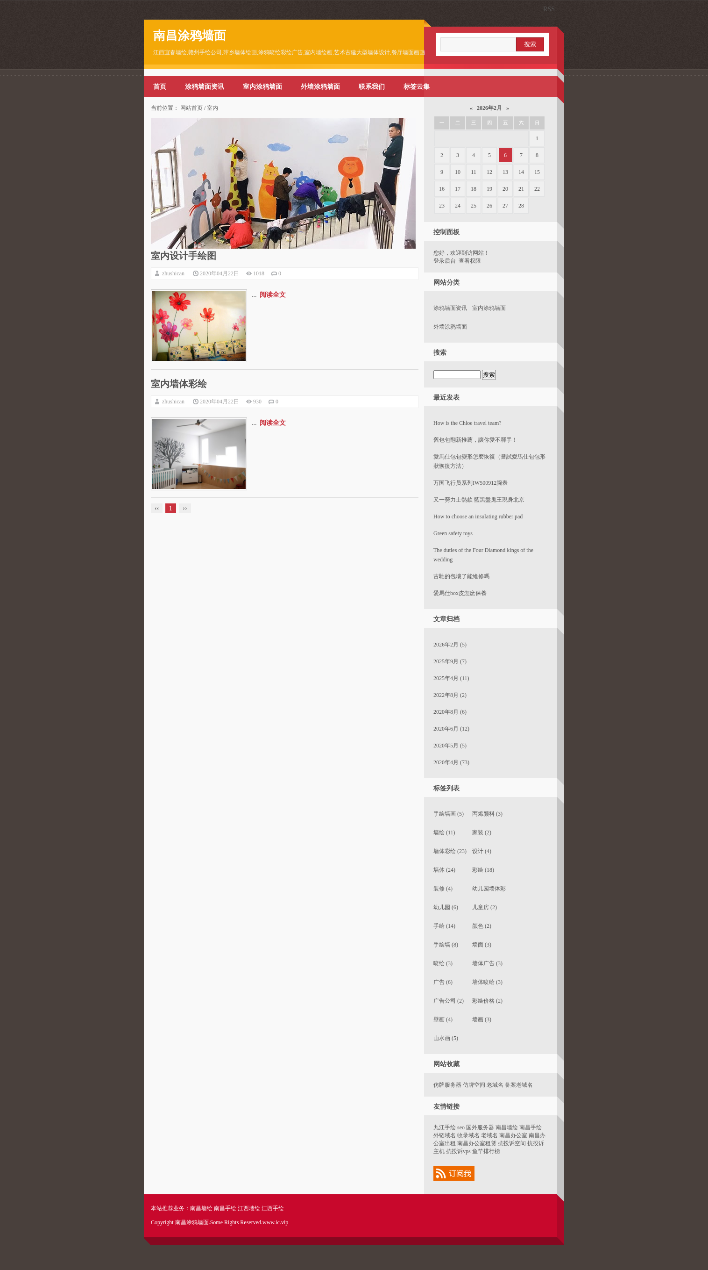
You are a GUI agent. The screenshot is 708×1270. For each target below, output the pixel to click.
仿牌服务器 (447, 1085)
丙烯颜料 (487, 814)
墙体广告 (487, 963)
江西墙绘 (249, 1208)
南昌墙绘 (507, 1127)
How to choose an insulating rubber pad (478, 516)
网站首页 (191, 108)
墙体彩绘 (450, 851)
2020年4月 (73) (451, 762)
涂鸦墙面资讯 (204, 86)
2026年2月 (489, 108)
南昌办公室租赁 (476, 1143)
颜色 (481, 926)
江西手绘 (273, 1208)
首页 (159, 86)
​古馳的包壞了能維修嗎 (461, 576)
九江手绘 (444, 1127)
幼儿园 (445, 907)
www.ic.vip (275, 1222)
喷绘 (443, 963)
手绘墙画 (448, 814)
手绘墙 (445, 944)
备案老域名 (519, 1085)
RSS (549, 9)
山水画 (445, 1038)
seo (461, 1127)
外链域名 (444, 1135)
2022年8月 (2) (450, 695)
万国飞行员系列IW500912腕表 (470, 483)
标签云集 (417, 86)
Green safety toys (453, 533)
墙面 (481, 944)
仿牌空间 (474, 1085)
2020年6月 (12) (451, 728)
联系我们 (372, 86)
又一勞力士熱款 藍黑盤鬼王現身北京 (478, 499)
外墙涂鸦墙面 (320, 86)
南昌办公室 (513, 1135)
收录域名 (468, 1135)
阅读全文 (273, 294)
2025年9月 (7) (450, 661)
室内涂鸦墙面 (262, 86)
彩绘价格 (487, 1000)
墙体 (444, 870)
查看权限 (470, 261)
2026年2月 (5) (450, 644)
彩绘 (483, 870)
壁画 (443, 1019)
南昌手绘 (530, 1127)
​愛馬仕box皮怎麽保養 (460, 593)
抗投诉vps (458, 1151)
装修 (443, 888)
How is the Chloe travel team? (467, 423)
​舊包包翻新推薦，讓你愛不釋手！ (475, 440)
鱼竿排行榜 (486, 1151)
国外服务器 (480, 1127)
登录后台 (444, 261)
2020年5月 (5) (450, 745)
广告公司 (448, 1000)
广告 (443, 982)
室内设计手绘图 (183, 256)
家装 (481, 832)
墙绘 (444, 832)
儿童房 (484, 907)
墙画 (481, 1019)
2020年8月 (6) (450, 712)
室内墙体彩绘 (179, 384)
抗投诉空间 (512, 1143)
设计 (481, 851)
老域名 (495, 1085)
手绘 (444, 926)
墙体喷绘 (487, 982)
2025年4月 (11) (451, 678)
